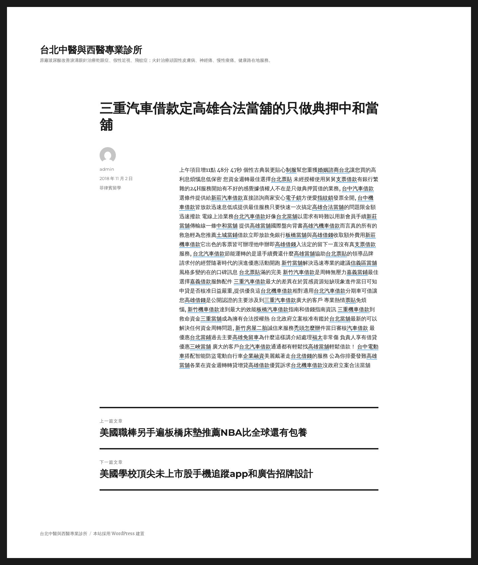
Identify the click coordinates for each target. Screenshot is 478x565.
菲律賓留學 (110, 187)
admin (107, 169)
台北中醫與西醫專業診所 (91, 49)
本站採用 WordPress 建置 (118, 533)
